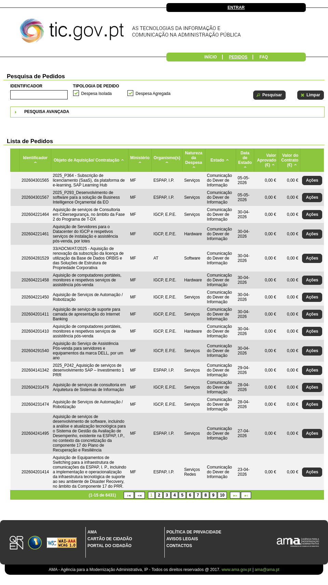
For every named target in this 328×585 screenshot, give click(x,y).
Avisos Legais (182, 539)
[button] (269, 95)
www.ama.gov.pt (236, 569)
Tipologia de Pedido (96, 86)
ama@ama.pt (267, 569)
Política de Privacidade (193, 532)
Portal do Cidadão (109, 545)
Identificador (26, 86)
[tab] (167, 112)
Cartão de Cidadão (109, 539)
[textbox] (39, 94)
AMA (92, 532)
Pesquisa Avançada (46, 111)
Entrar (236, 7)
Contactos (179, 545)
